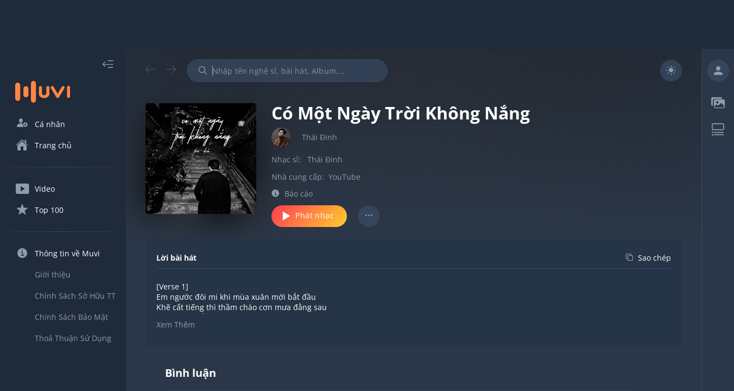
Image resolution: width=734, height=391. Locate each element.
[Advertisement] (367, 24)
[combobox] (287, 70)
